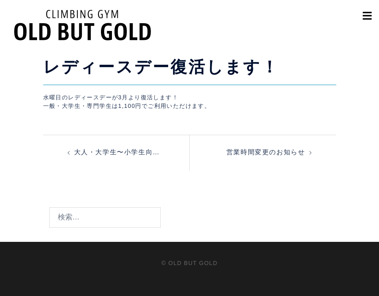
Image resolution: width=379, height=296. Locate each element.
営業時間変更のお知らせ (265, 152)
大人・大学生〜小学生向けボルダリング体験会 (117, 153)
